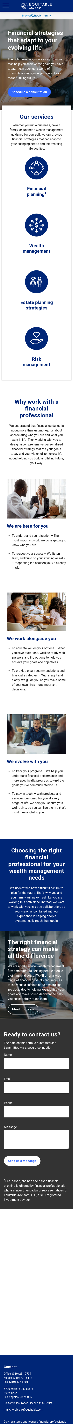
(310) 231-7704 (21, 1373)
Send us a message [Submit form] (22, 1161)
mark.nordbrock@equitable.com (23, 1409)
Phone (8, 1103)
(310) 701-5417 (22, 1377)
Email (7, 1079)
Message (10, 1127)
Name (8, 1055)
